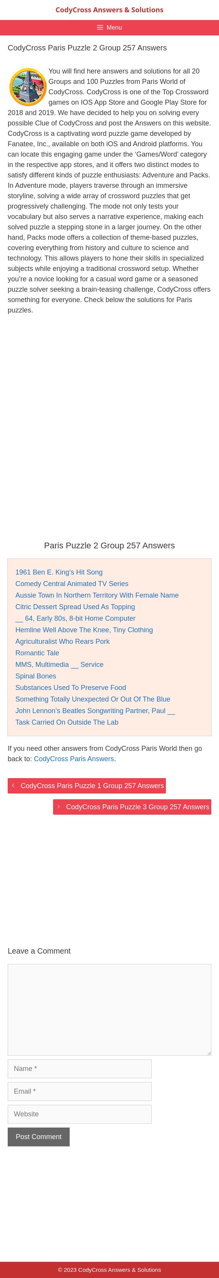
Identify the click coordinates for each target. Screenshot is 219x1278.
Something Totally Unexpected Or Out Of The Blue (93, 699)
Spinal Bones (35, 676)
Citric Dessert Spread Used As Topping (75, 607)
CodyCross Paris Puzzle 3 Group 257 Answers (137, 807)
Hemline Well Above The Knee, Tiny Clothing (84, 630)
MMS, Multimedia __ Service (59, 664)
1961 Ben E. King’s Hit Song (59, 572)
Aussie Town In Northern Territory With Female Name (97, 595)
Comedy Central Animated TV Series (72, 584)
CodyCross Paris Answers (74, 759)
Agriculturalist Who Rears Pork (62, 641)
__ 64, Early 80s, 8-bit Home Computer (75, 618)
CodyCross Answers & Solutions (109, 9)
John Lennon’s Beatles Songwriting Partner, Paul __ (95, 711)
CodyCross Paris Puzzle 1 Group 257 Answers (92, 786)
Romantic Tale (37, 653)
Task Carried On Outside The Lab (67, 722)
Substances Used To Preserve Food (70, 688)
